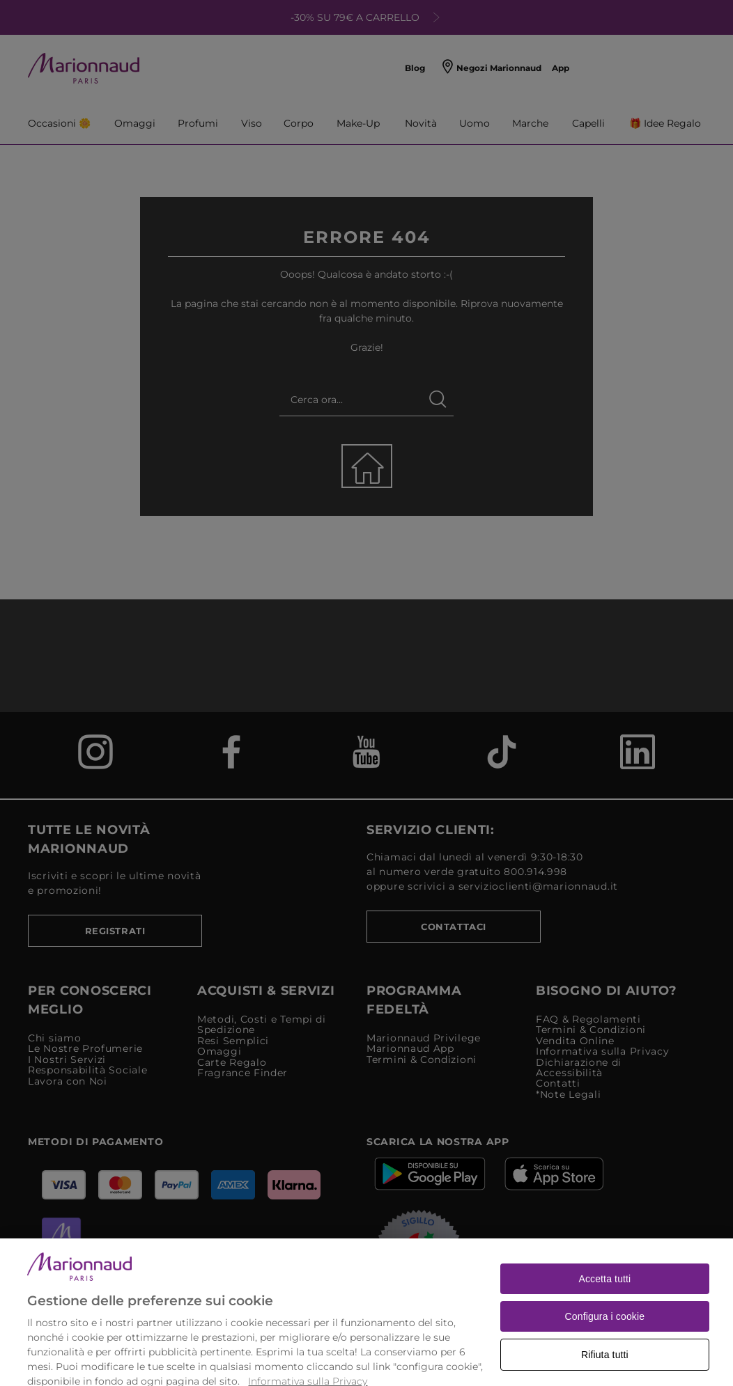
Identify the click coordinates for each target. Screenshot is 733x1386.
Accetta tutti (604, 1298)
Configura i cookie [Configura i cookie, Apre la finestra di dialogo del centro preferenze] (605, 1335)
